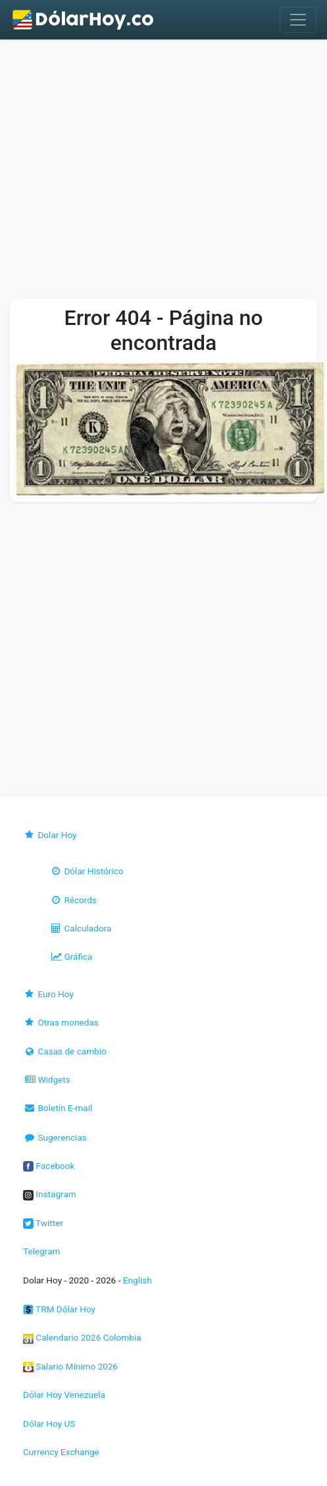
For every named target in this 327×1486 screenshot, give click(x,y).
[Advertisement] (126, 172)
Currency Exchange (61, 1452)
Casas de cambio (65, 1051)
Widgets (46, 1079)
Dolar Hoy (50, 835)
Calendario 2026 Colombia (82, 1337)
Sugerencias (55, 1137)
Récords (73, 900)
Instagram (49, 1194)
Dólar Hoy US (49, 1423)
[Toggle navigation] (298, 20)
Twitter (43, 1223)
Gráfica (70, 956)
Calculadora (80, 928)
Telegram (41, 1251)
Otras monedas (61, 1022)
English (137, 1280)
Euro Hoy (48, 994)
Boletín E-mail (57, 1107)
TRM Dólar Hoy (59, 1309)
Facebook (48, 1165)
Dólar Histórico (86, 871)
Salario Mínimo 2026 (70, 1366)
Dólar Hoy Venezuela (64, 1394)
